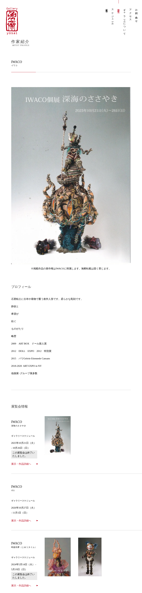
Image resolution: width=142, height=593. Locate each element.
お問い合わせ (136, 14)
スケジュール (112, 15)
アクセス (130, 13)
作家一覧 (118, 8)
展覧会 (106, 8)
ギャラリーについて (124, 21)
